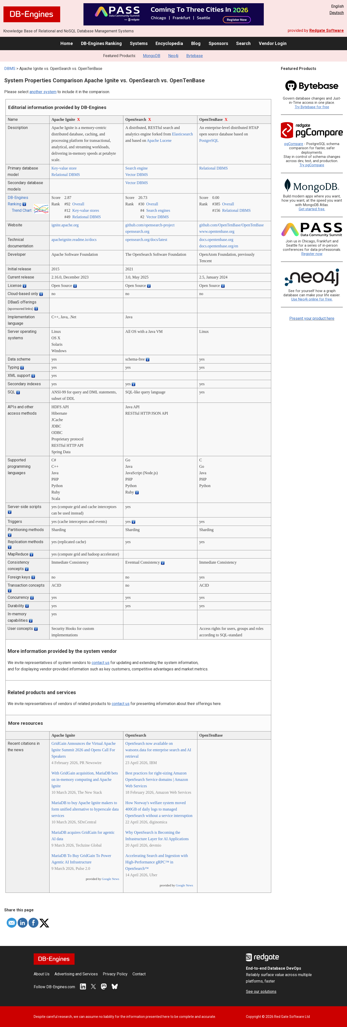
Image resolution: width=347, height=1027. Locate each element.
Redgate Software (326, 30)
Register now (311, 254)
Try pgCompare (311, 165)
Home (66, 43)
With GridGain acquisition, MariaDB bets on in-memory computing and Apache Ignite (85, 779)
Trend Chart (21, 210)
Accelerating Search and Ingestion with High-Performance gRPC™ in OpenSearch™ (156, 862)
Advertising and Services (76, 974)
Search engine (136, 168)
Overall (78, 204)
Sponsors (218, 43)
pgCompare (293, 144)
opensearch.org (137, 231)
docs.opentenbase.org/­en (218, 246)
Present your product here (311, 318)
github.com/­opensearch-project (150, 225)
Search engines (158, 210)
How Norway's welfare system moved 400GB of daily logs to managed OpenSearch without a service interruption (158, 809)
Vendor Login (273, 43)
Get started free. (312, 209)
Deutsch (336, 12)
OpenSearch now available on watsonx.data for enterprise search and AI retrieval (158, 749)
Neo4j (173, 55)
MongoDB (151, 55)
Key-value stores (85, 210)
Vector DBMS (136, 174)
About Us (42, 974)
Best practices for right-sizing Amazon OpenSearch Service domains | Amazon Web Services (156, 779)
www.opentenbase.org (217, 231)
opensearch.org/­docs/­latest (146, 239)
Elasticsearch (182, 134)
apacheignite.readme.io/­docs (74, 239)
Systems (139, 43)
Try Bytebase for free (312, 107)
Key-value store (64, 168)
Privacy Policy (115, 974)
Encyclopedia (169, 43)
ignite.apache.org (65, 225)
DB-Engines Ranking (101, 43)
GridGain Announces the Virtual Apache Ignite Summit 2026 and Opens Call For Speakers (84, 749)
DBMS (9, 68)
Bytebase (194, 55)
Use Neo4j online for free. (312, 299)
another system (42, 91)
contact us (100, 662)
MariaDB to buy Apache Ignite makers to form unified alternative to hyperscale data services (85, 809)
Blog (196, 43)
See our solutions (261, 991)
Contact (139, 974)
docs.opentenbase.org (216, 239)
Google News (110, 879)
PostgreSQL (209, 140)
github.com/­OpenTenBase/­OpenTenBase (231, 225)
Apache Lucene (159, 140)
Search (243, 43)
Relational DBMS (66, 174)
